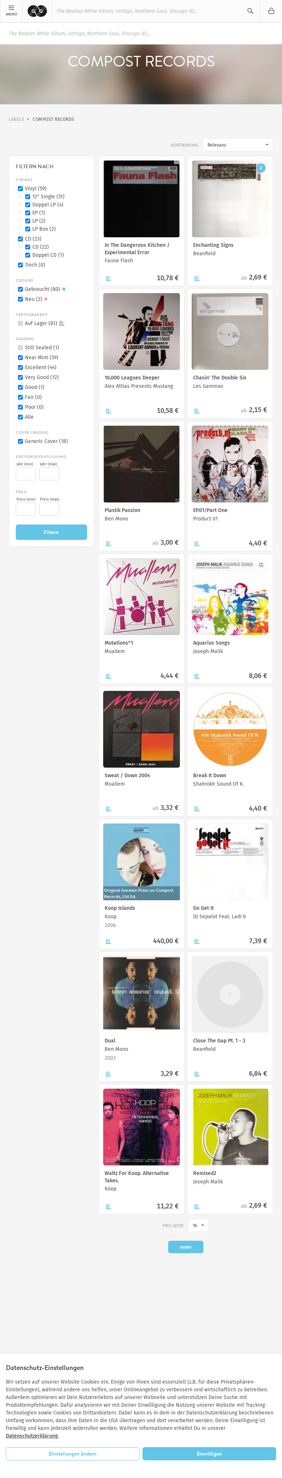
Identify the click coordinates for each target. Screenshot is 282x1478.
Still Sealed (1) (42, 348)
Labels (16, 119)
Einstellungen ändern (73, 1453)
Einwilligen (209, 1453)
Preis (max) (49, 499)
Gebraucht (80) (46, 289)
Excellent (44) (41, 367)
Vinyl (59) (36, 188)
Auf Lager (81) (45, 323)
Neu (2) (37, 299)
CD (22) (40, 247)
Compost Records (54, 119)
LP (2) (39, 221)
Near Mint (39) (41, 357)
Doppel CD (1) (48, 255)
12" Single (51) (48, 197)
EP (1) (38, 213)
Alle (29, 417)
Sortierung (184, 145)
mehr (186, 1247)
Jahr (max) (48, 464)
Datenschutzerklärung (32, 1436)
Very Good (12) (42, 377)
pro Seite (173, 1225)
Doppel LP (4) (48, 205)
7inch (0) (35, 265)
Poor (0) (34, 407)
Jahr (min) (25, 464)
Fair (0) (33, 397)
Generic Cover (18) (46, 441)
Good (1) (34, 387)
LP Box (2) (44, 229)
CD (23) (33, 239)
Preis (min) (26, 499)
